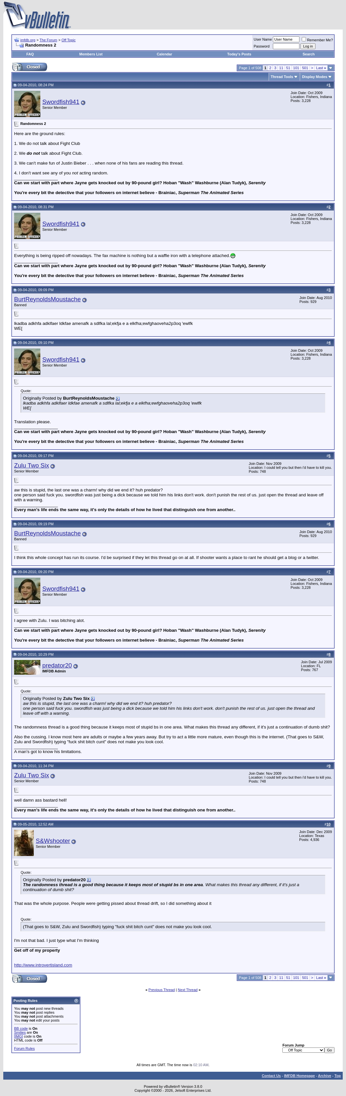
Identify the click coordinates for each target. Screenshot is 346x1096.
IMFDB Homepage (299, 1076)
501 (305, 68)
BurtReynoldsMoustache (47, 299)
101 (296, 68)
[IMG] (18, 1036)
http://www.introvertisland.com (43, 965)
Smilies (20, 1032)
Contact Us (271, 1076)
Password (262, 46)
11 (281, 68)
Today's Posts (239, 54)
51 (288, 68)
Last (321, 68)
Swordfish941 (60, 101)
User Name (263, 39)
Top (338, 1076)
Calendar (164, 54)
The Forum (48, 40)
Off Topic (69, 40)
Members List (91, 54)
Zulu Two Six (31, 465)
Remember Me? (317, 40)
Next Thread (187, 990)
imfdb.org (27, 40)
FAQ (30, 54)
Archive (324, 1076)
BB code (21, 1028)
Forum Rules (24, 1048)
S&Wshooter (53, 840)
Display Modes (314, 77)
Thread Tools (282, 77)
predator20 (57, 665)
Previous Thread (162, 990)
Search (309, 54)
